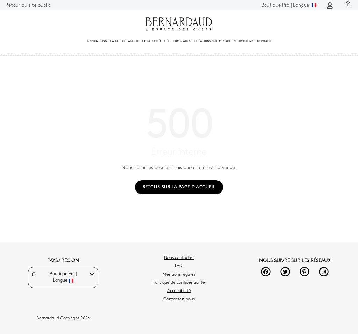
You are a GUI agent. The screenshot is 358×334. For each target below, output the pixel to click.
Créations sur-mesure (212, 41)
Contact (264, 41)
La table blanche (124, 41)
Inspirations (97, 41)
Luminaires (182, 41)
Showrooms (243, 41)
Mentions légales (179, 275)
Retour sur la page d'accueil (179, 187)
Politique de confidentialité (179, 283)
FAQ (179, 266)
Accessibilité (179, 291)
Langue (288, 5)
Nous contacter (179, 258)
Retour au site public (28, 5)
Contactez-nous (179, 299)
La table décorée (156, 41)
